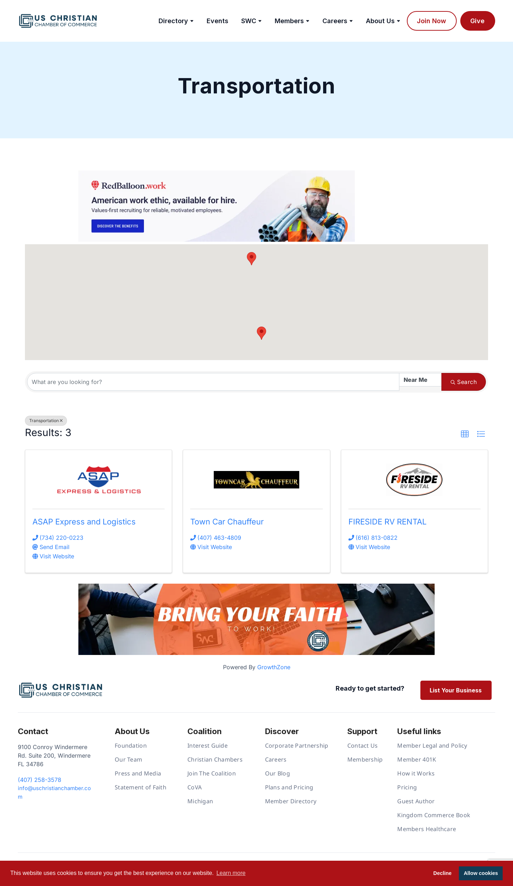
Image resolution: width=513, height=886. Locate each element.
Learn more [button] (230, 873)
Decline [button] (442, 873)
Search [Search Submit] (464, 381)
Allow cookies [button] (481, 873)
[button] (261, 333)
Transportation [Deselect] (46, 420)
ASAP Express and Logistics (84, 521)
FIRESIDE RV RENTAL (387, 521)
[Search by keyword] (213, 382)
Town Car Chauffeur (227, 521)
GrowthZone (273, 667)
